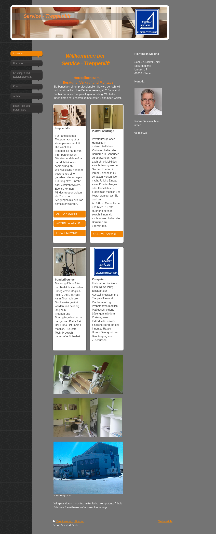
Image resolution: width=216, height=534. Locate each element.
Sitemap (79, 521)
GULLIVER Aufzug (104, 234)
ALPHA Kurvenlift (66, 213)
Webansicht (165, 521)
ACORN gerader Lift (68, 223)
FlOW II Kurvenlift (66, 233)
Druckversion (63, 521)
